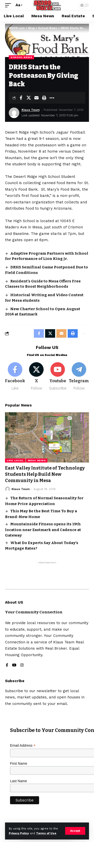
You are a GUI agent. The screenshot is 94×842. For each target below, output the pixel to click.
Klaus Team (31, 110)
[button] (75, 831)
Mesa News (37, 460)
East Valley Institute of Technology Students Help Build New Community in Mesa (45, 474)
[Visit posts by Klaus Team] (14, 113)
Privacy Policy (19, 833)
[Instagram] (22, 665)
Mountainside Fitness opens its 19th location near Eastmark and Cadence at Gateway (43, 530)
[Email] (36, 98)
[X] (36, 376)
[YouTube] (14, 665)
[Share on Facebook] (20, 98)
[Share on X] (28, 98)
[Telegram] (79, 376)
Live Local (15, 460)
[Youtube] (58, 376)
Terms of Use (46, 833)
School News (21, 57)
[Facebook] (15, 376)
